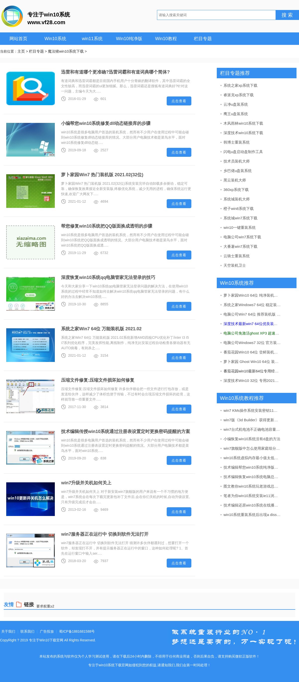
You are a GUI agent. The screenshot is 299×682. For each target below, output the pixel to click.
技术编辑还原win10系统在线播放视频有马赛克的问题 (252, 505)
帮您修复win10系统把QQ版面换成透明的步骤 (106, 226)
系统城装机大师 (237, 199)
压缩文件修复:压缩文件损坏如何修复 (97, 380)
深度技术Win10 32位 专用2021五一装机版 (252, 380)
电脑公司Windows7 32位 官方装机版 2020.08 (252, 343)
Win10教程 (166, 38)
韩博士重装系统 (237, 142)
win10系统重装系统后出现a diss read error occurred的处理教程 (252, 514)
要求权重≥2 (45, 606)
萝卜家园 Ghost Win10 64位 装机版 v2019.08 (252, 361)
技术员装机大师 (237, 161)
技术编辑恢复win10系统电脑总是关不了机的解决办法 (252, 477)
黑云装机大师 (235, 180)
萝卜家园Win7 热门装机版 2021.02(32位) (102, 174)
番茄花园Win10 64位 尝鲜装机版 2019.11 (252, 352)
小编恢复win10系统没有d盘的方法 (252, 439)
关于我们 (8, 631)
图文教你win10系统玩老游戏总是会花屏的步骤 (252, 486)
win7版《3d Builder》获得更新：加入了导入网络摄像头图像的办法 (252, 420)
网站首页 (18, 38)
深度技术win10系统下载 (243, 133)
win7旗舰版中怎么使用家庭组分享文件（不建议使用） (252, 448)
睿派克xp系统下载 (239, 95)
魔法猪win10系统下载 (66, 51)
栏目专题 (203, 38)
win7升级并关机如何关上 (86, 482)
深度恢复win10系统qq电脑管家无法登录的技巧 (108, 277)
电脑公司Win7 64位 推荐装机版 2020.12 (252, 314)
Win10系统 (55, 38)
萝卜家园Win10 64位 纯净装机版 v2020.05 (252, 295)
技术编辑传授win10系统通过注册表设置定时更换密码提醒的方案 (125, 431)
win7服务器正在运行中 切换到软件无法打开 (105, 534)
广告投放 (47, 631)
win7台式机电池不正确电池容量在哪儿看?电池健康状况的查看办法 (252, 429)
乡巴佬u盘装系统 (238, 171)
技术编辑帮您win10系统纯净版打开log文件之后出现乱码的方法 (252, 467)
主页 (21, 51)
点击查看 (178, 101)
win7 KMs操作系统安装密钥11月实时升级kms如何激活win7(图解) (252, 410)
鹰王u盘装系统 (236, 114)
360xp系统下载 (236, 189)
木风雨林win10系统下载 (243, 123)
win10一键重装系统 (240, 227)
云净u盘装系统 (236, 104)
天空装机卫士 (235, 265)
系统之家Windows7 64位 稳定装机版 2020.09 (252, 305)
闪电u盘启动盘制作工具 (243, 152)
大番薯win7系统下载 (240, 246)
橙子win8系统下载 (239, 208)
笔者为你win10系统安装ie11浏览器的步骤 (252, 496)
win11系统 (92, 38)
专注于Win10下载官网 (46, 640)
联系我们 (27, 631)
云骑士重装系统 (237, 256)
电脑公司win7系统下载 (242, 237)
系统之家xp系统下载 (240, 85)
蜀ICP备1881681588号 (77, 631)
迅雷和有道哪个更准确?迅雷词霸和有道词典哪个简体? (115, 72)
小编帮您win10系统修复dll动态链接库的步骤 (105, 123)
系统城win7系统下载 (240, 218)
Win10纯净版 (129, 38)
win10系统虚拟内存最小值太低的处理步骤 (252, 458)
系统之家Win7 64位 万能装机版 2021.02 (101, 328)
